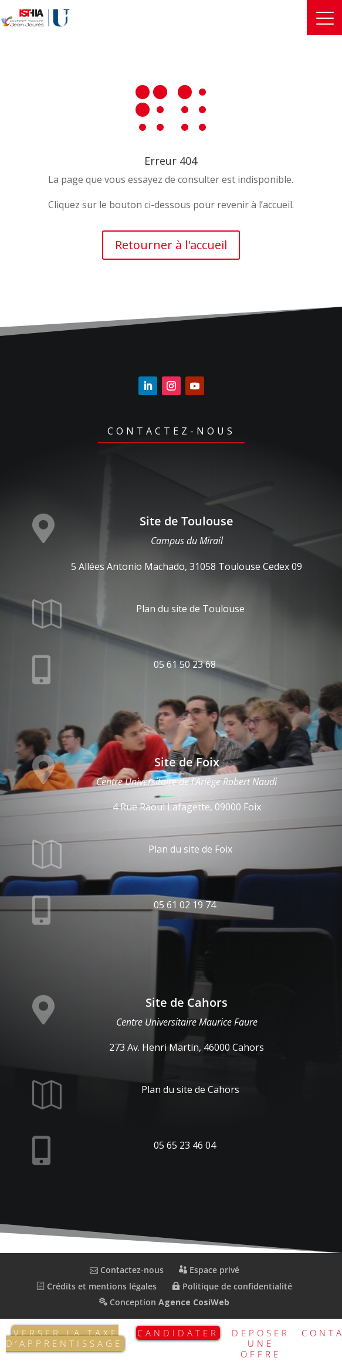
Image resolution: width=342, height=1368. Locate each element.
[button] (324, 17)
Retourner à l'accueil (171, 245)
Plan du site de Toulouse (190, 608)
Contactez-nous (171, 431)
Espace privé (209, 1269)
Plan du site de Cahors (190, 1089)
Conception (164, 1302)
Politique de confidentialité (232, 1286)
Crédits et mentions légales (96, 1286)
